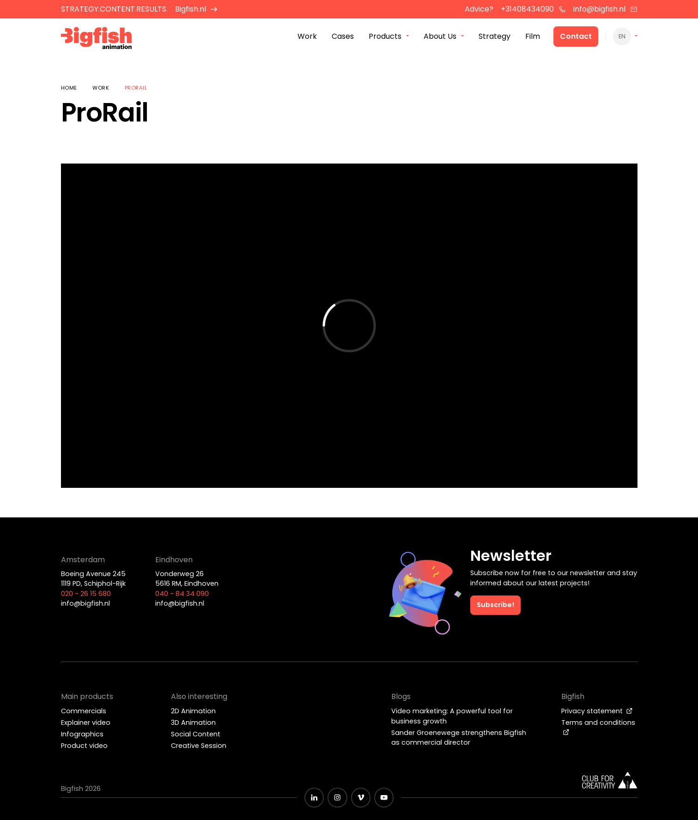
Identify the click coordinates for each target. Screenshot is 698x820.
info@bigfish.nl (605, 9)
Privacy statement (597, 711)
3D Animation (193, 722)
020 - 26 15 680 (86, 593)
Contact (576, 36)
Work (100, 87)
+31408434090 (533, 9)
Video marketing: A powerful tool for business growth (452, 716)
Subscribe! (495, 604)
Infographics (82, 734)
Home (69, 87)
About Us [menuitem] (440, 36)
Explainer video (85, 722)
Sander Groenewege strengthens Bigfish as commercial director (458, 737)
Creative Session (198, 745)
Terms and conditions (598, 726)
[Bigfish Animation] (96, 39)
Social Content (195, 734)
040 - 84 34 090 (182, 593)
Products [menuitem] (385, 36)
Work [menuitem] (307, 36)
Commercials (83, 711)
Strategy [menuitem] (494, 36)
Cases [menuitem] (343, 36)
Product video (84, 745)
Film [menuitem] (532, 36)
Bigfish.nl (196, 9)
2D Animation (193, 711)
